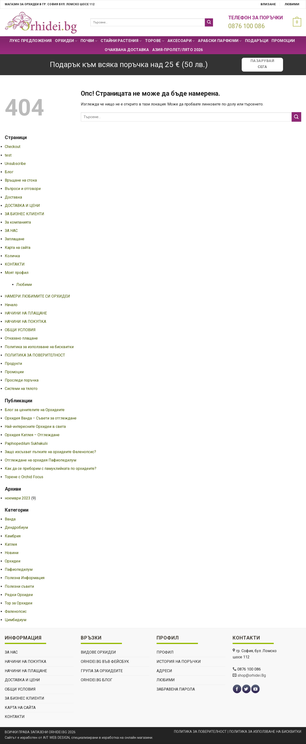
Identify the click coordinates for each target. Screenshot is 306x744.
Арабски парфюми (219, 40)
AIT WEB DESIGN (56, 738)
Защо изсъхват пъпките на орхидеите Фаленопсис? (50, 452)
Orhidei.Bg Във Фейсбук (105, 661)
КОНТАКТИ (15, 264)
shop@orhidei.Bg (251, 675)
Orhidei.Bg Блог (96, 680)
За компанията (18, 222)
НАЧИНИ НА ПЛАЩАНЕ (26, 313)
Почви (89, 40)
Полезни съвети (19, 586)
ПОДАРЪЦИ (256, 40)
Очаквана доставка (127, 49)
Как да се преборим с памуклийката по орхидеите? (50, 468)
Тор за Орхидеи (18, 603)
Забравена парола (176, 689)
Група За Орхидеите (102, 671)
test (8, 155)
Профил (165, 652)
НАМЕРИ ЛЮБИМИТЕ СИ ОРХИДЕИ (37, 296)
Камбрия (13, 536)
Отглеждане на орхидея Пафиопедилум (40, 460)
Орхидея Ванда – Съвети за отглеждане (40, 418)
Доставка (13, 197)
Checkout (12, 146)
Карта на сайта (17, 247)
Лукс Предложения (30, 40)
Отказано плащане (21, 338)
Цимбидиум (15, 620)
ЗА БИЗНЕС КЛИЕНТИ (24, 214)
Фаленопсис (16, 611)
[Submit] (209, 22)
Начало (11, 305)
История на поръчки (179, 661)
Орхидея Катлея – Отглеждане (32, 435)
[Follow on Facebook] (237, 689)
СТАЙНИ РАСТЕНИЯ (121, 40)
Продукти (13, 363)
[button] (295, 22)
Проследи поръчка (21, 380)
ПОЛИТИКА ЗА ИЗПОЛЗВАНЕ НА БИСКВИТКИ (265, 732)
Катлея (11, 544)
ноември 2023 (17, 498)
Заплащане (14, 239)
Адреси (164, 671)
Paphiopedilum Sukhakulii (26, 443)
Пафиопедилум (19, 569)
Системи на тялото (21, 388)
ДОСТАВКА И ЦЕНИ (22, 205)
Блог (9, 172)
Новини (11, 552)
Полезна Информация (24, 578)
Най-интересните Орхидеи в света (35, 426)
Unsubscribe (15, 163)
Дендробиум (16, 527)
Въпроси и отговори (23, 188)
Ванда (10, 519)
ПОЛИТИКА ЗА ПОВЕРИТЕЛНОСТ (35, 355)
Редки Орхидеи (19, 594)
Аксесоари (181, 40)
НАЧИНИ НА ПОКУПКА (25, 321)
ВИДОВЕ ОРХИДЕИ (98, 652)
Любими (292, 4)
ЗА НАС (11, 230)
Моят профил (16, 272)
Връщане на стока (21, 180)
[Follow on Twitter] (246, 689)
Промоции (283, 40)
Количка (12, 256)
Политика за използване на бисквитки (39, 347)
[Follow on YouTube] (255, 689)
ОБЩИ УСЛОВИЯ (20, 330)
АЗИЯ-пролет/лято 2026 (177, 49)
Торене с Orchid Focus (24, 477)
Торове (154, 40)
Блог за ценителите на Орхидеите (35, 410)
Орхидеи (66, 40)
